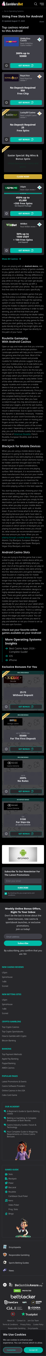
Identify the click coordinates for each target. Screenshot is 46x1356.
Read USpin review (27, 190)
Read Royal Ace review (26, 79)
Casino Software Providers (13, 1086)
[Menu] (42, 4)
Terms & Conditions (10, 1324)
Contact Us (21, 1320)
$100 (23, 819)
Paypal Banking (8, 1063)
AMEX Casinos (8, 1067)
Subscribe (23, 887)
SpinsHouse (7, 977)
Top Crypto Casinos (10, 1027)
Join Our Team (33, 1320)
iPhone (13, 660)
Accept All (33, 1350)
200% (23, 777)
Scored (5, 986)
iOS (11, 656)
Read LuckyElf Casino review (28, 116)
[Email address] (23, 936)
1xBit (4, 981)
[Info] (6, 65)
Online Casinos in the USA (13, 1090)
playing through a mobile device (16, 537)
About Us (10, 1320)
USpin (4, 972)
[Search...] (36, 4)
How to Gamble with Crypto (14, 1036)
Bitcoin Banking (9, 1040)
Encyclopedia (33, 1328)
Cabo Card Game (9, 1095)
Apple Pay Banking (10, 1058)
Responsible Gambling (16, 1328)
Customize (13, 1350)
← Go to (13, 11)
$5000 (23, 735)
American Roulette (22, 434)
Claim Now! (23, 176)
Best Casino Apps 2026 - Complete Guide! (22, 650)
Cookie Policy (38, 1324)
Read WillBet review (27, 227)
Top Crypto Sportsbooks (12, 1031)
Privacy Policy (25, 1324)
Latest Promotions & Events (14, 1081)
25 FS (23, 692)
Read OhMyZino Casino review (26, 44)
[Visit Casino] (12, 3)
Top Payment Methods (12, 1054)
